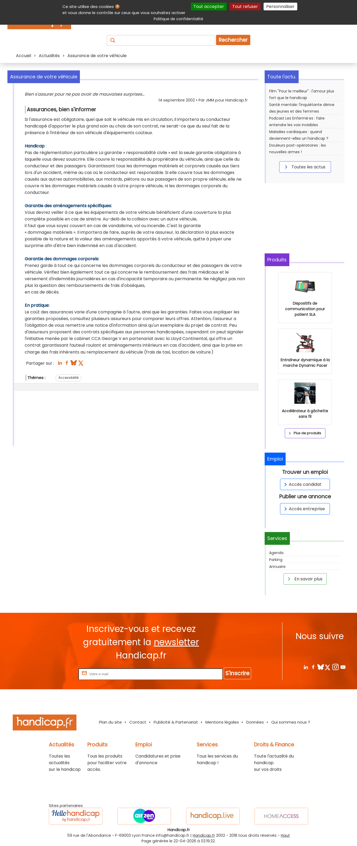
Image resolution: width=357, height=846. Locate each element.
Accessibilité (68, 377)
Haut (285, 835)
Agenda (276, 552)
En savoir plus (304, 579)
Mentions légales (222, 722)
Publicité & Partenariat (176, 722)
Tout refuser (245, 6)
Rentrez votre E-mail (56, 674)
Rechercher (233, 40)
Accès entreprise (303, 508)
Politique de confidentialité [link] (178, 19)
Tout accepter (208, 6)
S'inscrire (237, 673)
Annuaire (277, 566)
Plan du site (110, 722)
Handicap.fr (204, 835)
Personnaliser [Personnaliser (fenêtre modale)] (280, 6)
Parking (275, 559)
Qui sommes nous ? (290, 722)
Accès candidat (301, 484)
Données (255, 722)
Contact (137, 722)
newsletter (176, 642)
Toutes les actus (304, 167)
